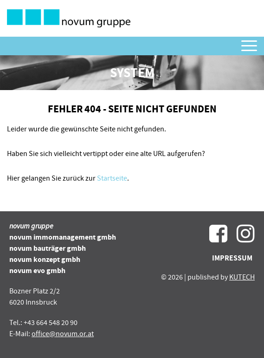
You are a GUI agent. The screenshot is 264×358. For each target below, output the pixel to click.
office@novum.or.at (63, 333)
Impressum (232, 258)
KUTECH (242, 277)
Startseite (112, 178)
